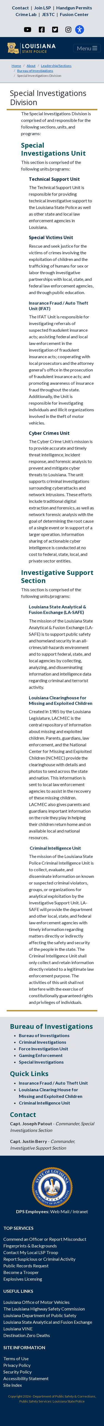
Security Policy (17, 1371)
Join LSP (42, 7)
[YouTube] (27, 29)
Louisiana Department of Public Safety (39, 1315)
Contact (20, 7)
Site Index (12, 1385)
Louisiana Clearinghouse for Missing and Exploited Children (60, 700)
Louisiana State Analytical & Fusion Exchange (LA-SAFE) (57, 609)
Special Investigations (41, 1061)
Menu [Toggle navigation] (87, 48)
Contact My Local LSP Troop (30, 1252)
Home (16, 66)
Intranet (80, 1211)
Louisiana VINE (17, 1328)
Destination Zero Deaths (26, 1335)
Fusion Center (74, 14)
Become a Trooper (21, 1272)
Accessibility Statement (26, 1378)
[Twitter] (55, 29)
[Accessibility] (79, 29)
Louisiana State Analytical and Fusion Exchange (47, 1322)
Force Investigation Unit (43, 1048)
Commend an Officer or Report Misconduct (44, 1239)
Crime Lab (26, 14)
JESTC (48, 14)
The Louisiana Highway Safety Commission (44, 1308)
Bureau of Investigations (35, 71)
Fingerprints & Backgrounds (30, 1245)
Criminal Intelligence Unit (55, 848)
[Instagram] (68, 29)
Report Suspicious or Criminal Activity (39, 1259)
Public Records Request (26, 1265)
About (31, 66)
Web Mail (59, 1211)
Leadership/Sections (56, 66)
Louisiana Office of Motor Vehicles (36, 1302)
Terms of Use (16, 1358)
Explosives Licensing (22, 1278)
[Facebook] (41, 29)
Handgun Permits (74, 7)
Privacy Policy (17, 1365)
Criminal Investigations (42, 1042)
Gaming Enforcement (41, 1055)
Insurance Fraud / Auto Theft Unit (53, 1082)
